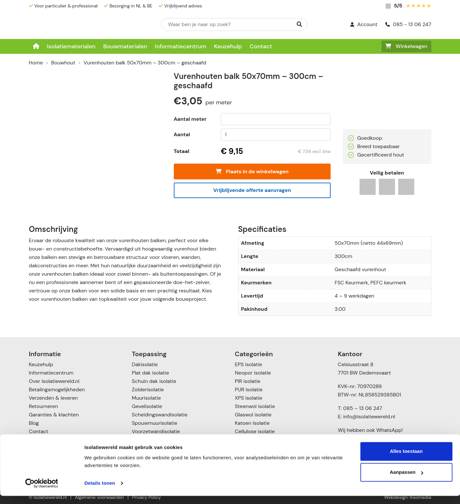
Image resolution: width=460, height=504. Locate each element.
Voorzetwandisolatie (156, 431)
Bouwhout (63, 62)
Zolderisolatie (148, 389)
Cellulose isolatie (255, 431)
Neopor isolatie (253, 372)
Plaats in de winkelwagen (252, 171)
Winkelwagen (406, 46)
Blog (34, 423)
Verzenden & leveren (53, 398)
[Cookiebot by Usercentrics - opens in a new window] (42, 491)
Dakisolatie (145, 364)
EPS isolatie (248, 364)
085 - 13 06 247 (408, 24)
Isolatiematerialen (71, 46)
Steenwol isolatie (255, 406)
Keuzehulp (228, 46)
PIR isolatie (247, 381)
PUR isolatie (249, 389)
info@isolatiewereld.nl (369, 416)
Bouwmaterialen (125, 46)
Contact (261, 46)
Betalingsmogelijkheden (57, 389)
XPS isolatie (248, 398)
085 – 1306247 (360, 438)
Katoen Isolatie (252, 423)
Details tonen (99, 491)
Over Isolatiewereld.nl (54, 381)
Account (364, 24)
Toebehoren (249, 439)
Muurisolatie (146, 398)
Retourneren (43, 406)
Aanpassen (406, 480)
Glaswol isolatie (253, 414)
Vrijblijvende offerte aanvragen (252, 190)
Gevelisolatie (147, 406)
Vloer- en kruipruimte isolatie (167, 439)
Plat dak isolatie (150, 372)
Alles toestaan (406, 459)
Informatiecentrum (180, 46)
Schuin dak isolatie (154, 381)
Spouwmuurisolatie (154, 423)
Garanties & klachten (54, 414)
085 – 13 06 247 (362, 408)
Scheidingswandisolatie (160, 414)
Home (36, 62)
